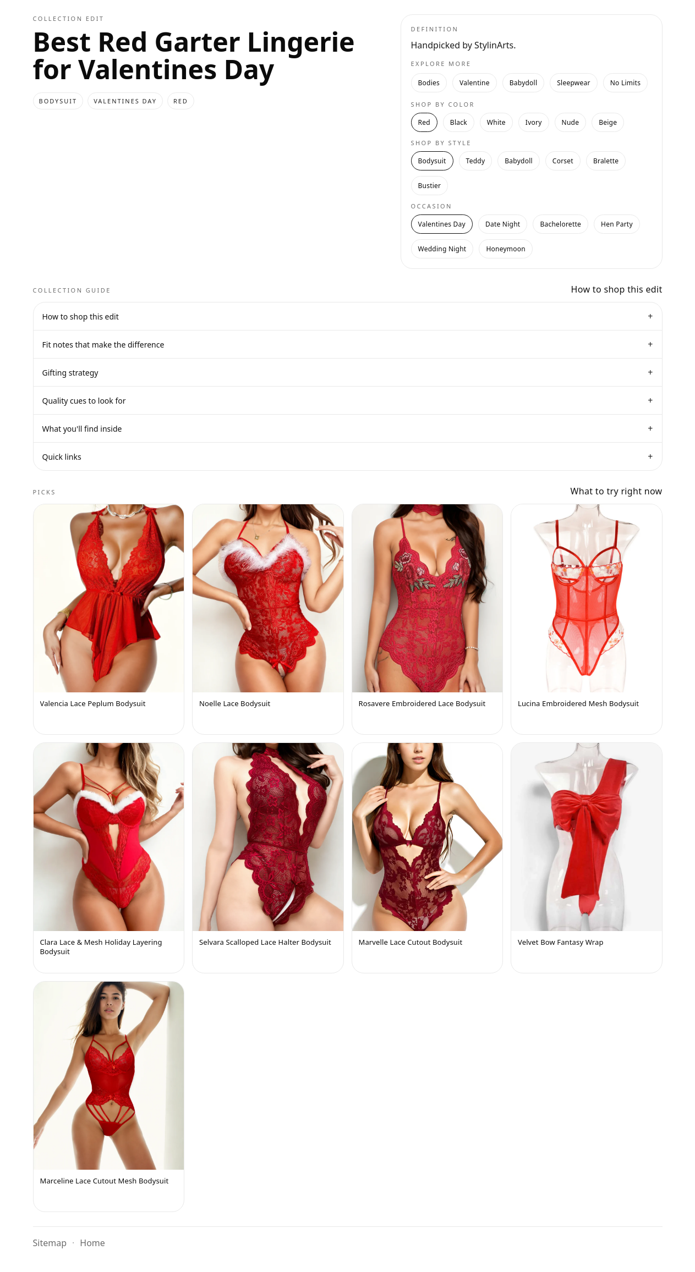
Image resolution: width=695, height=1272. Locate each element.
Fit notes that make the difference (347, 344)
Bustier (429, 185)
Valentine (474, 82)
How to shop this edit (347, 316)
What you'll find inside (347, 428)
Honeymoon (506, 249)
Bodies (429, 82)
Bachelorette (560, 224)
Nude (570, 122)
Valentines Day (442, 224)
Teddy (475, 161)
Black (458, 122)
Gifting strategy (347, 372)
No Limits (625, 82)
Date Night (502, 224)
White (496, 122)
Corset (562, 161)
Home (92, 1243)
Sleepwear (573, 82)
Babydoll (524, 82)
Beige (608, 122)
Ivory (534, 122)
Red (424, 122)
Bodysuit (432, 161)
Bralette (606, 161)
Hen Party (617, 224)
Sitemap (50, 1243)
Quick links (347, 456)
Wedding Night (442, 249)
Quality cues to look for (347, 400)
